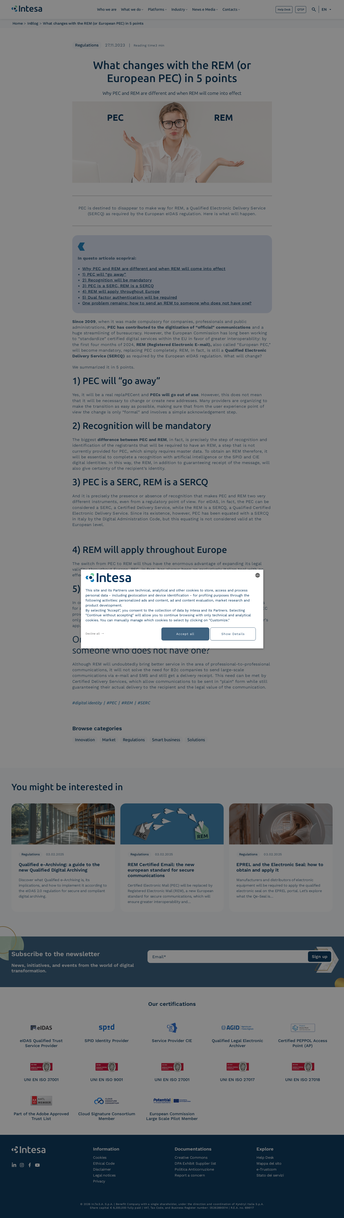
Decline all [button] (92, 633)
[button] (235, 633)
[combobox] (257, 575)
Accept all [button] (185, 634)
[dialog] (172, 609)
